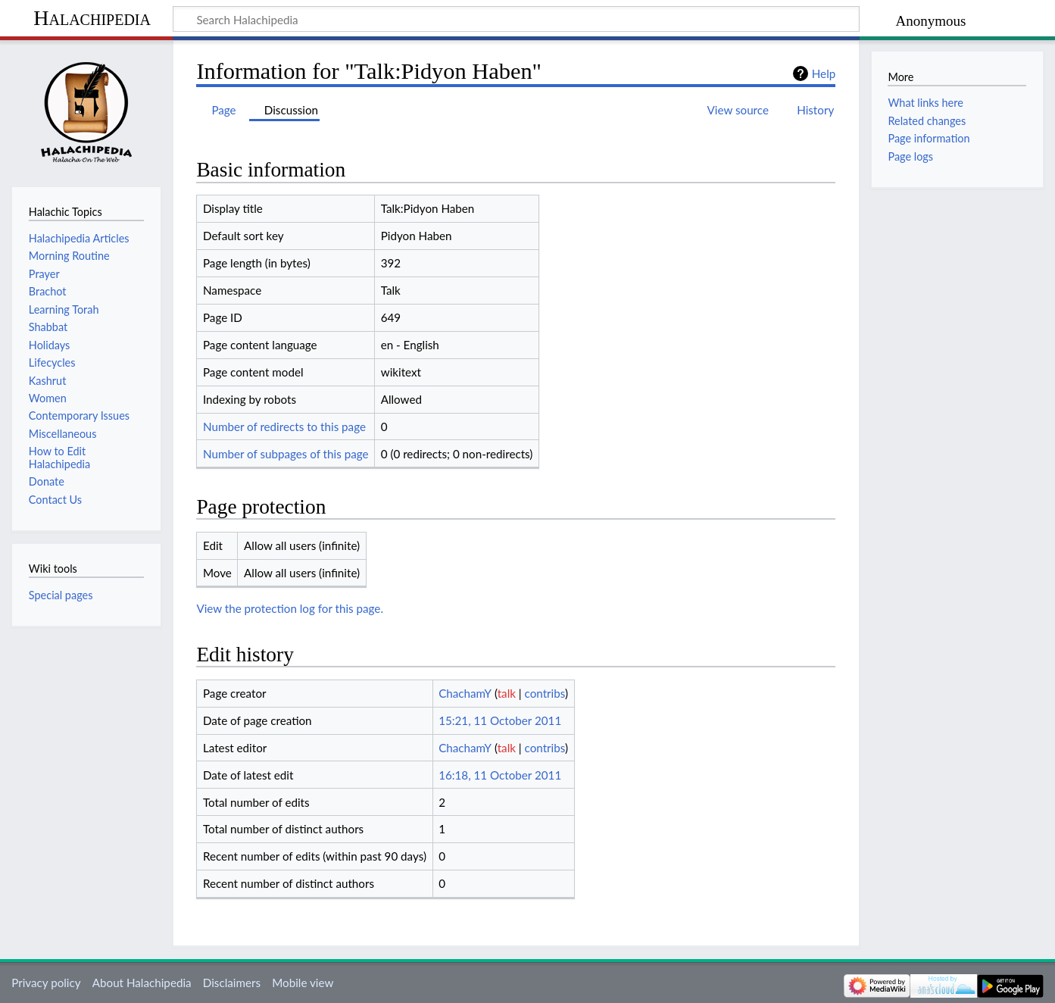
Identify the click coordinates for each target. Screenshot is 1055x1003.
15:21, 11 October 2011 (500, 720)
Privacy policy (45, 982)
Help (823, 73)
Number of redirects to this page (284, 426)
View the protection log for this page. (289, 608)
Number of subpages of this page (286, 454)
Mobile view (302, 982)
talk (507, 693)
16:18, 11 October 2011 (500, 775)
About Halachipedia (142, 982)
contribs (545, 693)
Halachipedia (92, 18)
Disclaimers (232, 982)
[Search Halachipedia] (516, 19)
